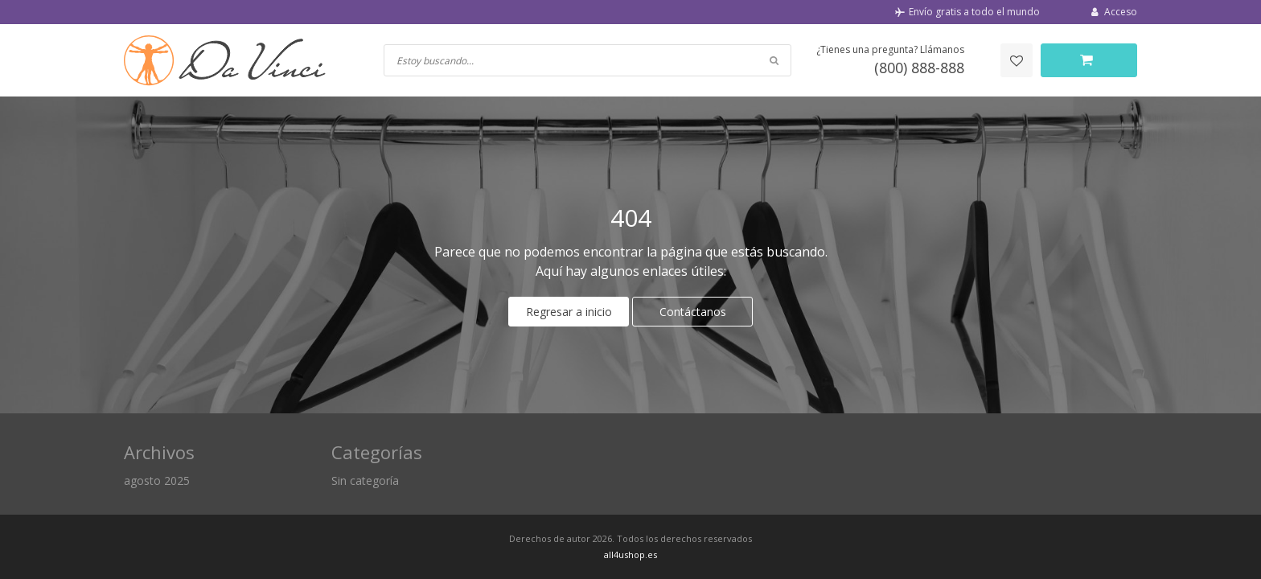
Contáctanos (692, 311)
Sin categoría (365, 480)
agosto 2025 (157, 480)
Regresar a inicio (569, 311)
